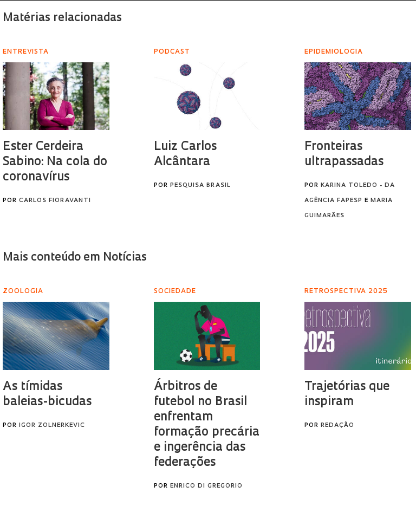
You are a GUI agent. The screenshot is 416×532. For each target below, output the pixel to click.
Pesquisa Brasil (200, 186)
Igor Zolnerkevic (52, 426)
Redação (337, 426)
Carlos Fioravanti (55, 201)
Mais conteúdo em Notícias (75, 257)
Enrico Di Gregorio (206, 486)
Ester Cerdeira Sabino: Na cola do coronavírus (55, 162)
